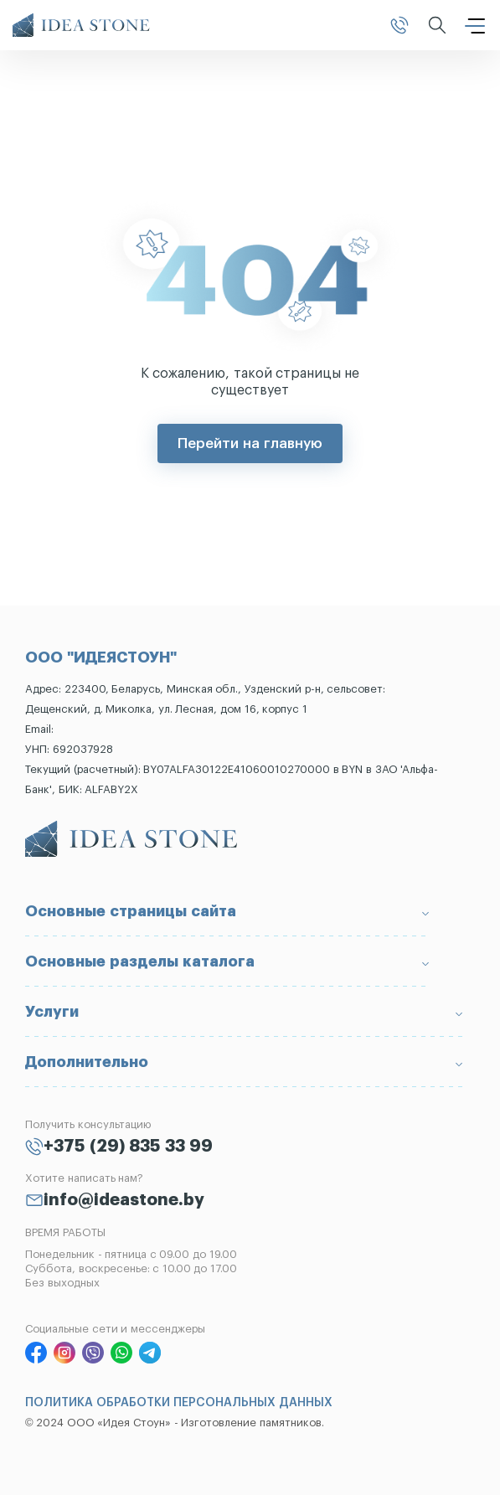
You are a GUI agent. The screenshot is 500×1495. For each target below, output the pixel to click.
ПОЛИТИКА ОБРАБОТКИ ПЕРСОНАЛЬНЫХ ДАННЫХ (178, 1403)
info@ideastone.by (124, 1200)
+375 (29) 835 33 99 (128, 1146)
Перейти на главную (250, 443)
